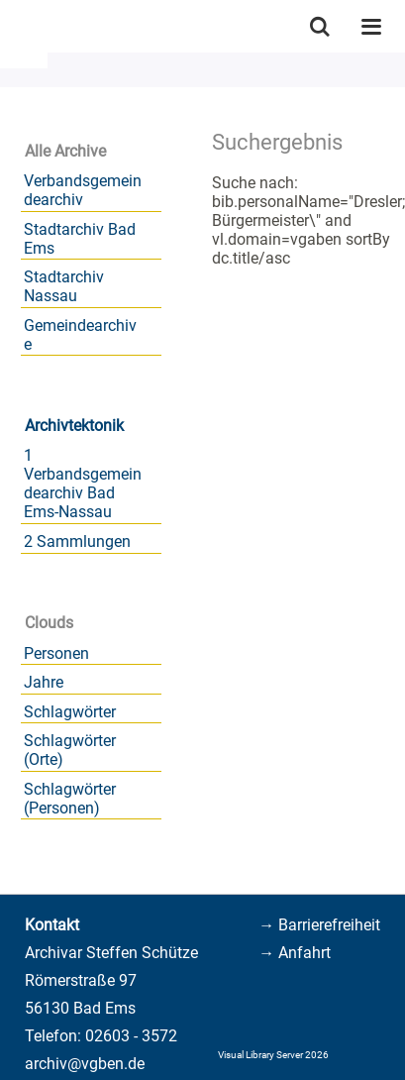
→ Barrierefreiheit (319, 925)
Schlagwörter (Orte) (70, 750)
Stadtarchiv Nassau (64, 286)
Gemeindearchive (80, 335)
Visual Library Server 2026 (273, 1054)
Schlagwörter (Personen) (70, 798)
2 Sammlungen (77, 541)
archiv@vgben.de (85, 1063)
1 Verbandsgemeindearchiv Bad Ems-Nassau (83, 483)
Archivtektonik (74, 425)
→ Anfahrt (294, 952)
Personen (56, 653)
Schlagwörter (70, 711)
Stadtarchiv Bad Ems (80, 239)
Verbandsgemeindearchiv (83, 190)
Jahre (43, 682)
